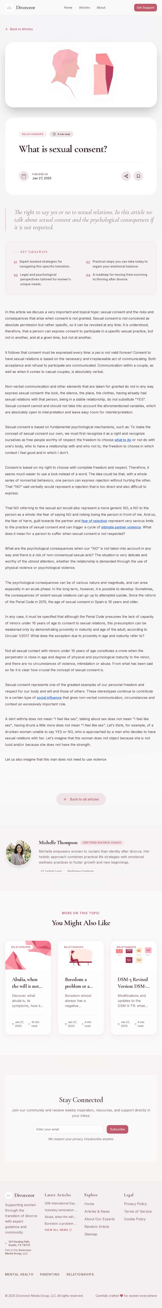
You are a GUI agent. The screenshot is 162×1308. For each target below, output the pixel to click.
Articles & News (97, 1211)
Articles (84, 7)
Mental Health (19, 1274)
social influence (49, 698)
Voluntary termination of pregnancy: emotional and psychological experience (61, 1210)
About (101, 7)
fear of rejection (94, 521)
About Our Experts (99, 1219)
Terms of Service (138, 1211)
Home (68, 7)
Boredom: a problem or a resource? (61, 1224)
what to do (123, 440)
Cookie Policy (135, 1219)
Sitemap (90, 1234)
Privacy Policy (135, 1204)
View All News (58, 1229)
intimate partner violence (121, 527)
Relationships (80, 1274)
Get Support (145, 7)
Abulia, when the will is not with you (60, 1217)
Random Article (96, 1226)
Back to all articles (81, 799)
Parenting (50, 1274)
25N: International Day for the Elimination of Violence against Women (60, 1203)
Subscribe (117, 1129)
